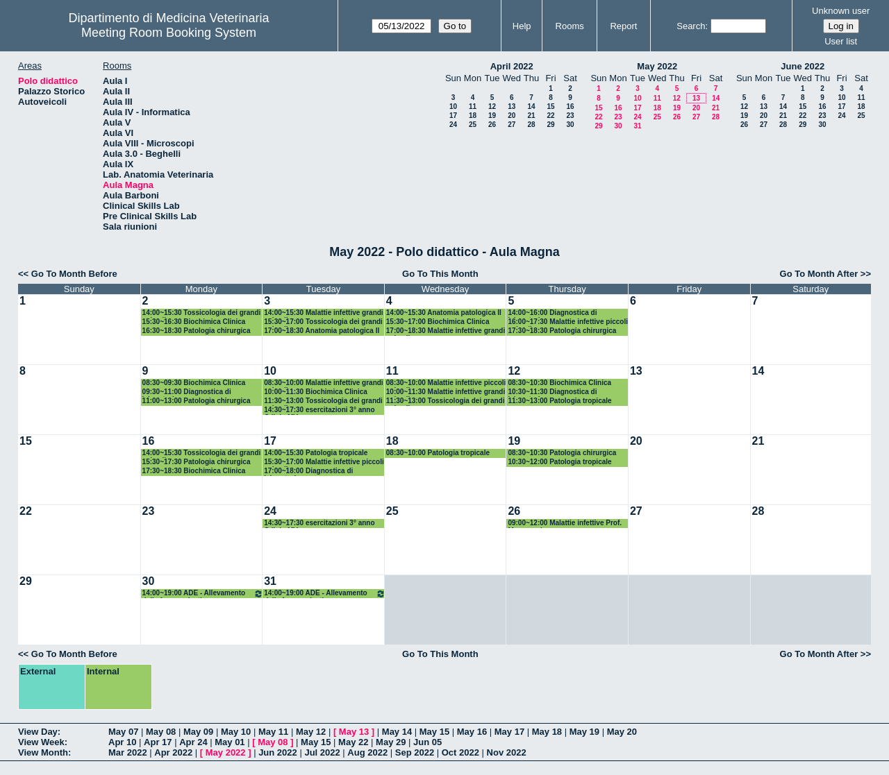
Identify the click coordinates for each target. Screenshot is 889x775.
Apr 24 (193, 742)
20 (511, 115)
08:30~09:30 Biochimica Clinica (194, 382)
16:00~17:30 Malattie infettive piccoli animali (568, 322)
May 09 (198, 731)
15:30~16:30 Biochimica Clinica (194, 321)
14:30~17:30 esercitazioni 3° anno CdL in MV (319, 410)
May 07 (123, 731)
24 (453, 124)
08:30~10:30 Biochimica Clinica (559, 382)
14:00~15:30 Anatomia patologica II (443, 312)
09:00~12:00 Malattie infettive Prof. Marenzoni (565, 523)
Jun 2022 (277, 752)
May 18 (547, 731)
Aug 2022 (367, 752)
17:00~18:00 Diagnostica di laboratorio (308, 471)
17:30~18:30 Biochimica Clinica (194, 471)
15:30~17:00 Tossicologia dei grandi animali (323, 322)
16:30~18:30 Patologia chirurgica (196, 330)
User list (840, 41)
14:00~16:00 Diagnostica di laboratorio (552, 313)
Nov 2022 (506, 752)
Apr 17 (158, 742)
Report (623, 26)
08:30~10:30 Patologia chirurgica (562, 453)
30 (570, 124)
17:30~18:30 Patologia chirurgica (562, 330)
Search (690, 26)
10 (453, 106)
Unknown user (841, 11)
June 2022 (802, 66)
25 (472, 124)
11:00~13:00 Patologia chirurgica (196, 400)
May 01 (229, 742)
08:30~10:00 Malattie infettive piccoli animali (446, 383)
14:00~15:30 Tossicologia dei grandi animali (201, 313)
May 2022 (657, 66)
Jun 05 (427, 742)
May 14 (397, 731)
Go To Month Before (74, 274)
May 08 (161, 731)
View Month (43, 752)
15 (550, 106)
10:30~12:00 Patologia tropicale (559, 462)
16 (570, 106)
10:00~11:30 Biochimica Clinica (315, 391)
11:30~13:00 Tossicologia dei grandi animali (323, 401)
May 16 (472, 731)
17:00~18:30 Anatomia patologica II (321, 330)
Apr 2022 (173, 752)
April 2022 (511, 66)
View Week (41, 742)
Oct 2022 (460, 752)
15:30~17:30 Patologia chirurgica (196, 462)
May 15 (434, 731)
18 (472, 115)
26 (492, 124)
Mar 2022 (127, 752)
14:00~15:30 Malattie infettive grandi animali (323, 313)
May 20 (622, 731)
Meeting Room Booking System (168, 33)
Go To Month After (819, 274)
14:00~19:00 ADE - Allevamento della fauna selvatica (203, 593)
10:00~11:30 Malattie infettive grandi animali (445, 392)
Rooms (570, 26)
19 (492, 115)
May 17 (509, 731)
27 (511, 124)
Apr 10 (122, 742)
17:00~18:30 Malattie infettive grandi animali (445, 331)
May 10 (236, 731)
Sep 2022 (414, 752)
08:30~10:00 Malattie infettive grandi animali (323, 383)
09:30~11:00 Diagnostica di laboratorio (186, 392)
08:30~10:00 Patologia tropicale (438, 453)
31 (637, 126)
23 (570, 115)
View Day (38, 731)
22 (550, 115)
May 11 (273, 731)
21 (531, 115)
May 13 (354, 731)
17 (453, 115)
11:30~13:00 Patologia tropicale (559, 400)
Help (522, 26)
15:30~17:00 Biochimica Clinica (438, 321)
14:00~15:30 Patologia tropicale (315, 453)
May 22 (353, 742)
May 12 (311, 731)
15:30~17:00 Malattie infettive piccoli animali (324, 462)
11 (472, 106)
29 (550, 124)
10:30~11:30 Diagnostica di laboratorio (552, 392)
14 (531, 106)
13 (511, 106)
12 (492, 106)
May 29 (391, 742)
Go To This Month (440, 274)
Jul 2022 (322, 752)
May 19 (584, 731)
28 (531, 124)
